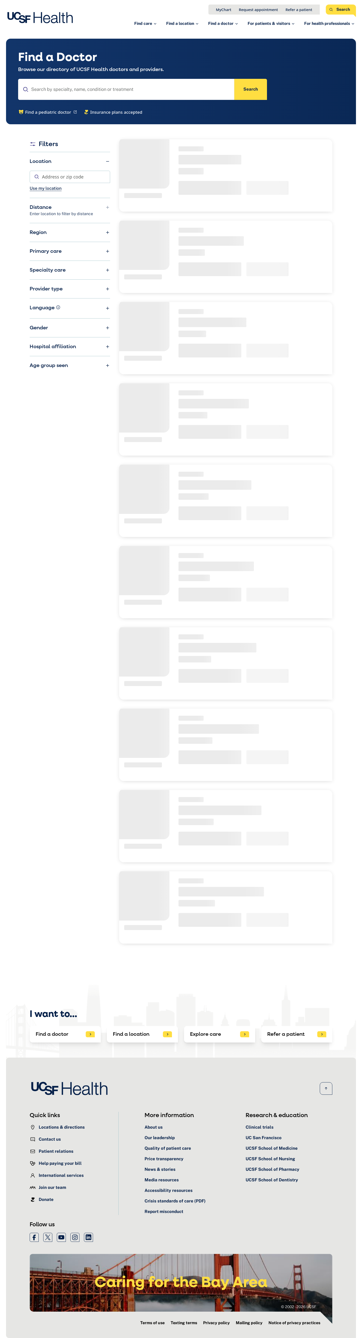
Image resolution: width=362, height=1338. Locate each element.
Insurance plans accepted (112, 112)
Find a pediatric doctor (48, 112)
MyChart (223, 9)
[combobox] (126, 89)
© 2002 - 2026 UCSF (298, 1307)
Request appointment (258, 9)
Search (250, 89)
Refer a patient (299, 9)
